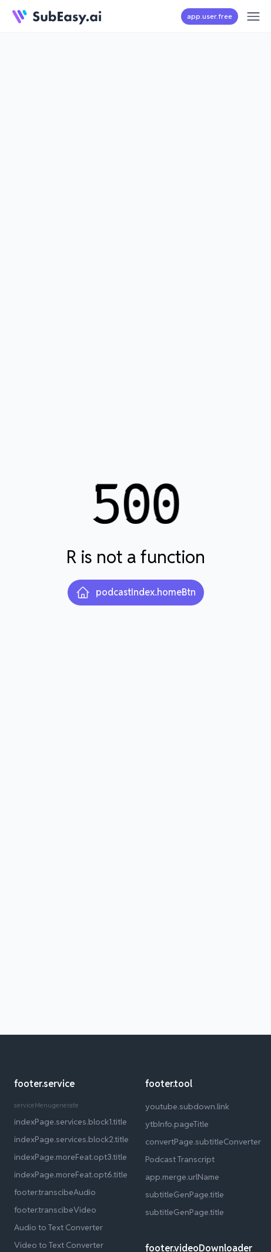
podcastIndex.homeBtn (136, 592)
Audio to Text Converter (58, 1227)
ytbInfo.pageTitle (177, 1124)
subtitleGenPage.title (184, 1194)
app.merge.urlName (182, 1177)
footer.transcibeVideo (55, 1209)
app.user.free (209, 16)
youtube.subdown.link (187, 1106)
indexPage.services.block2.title (71, 1139)
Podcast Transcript (180, 1159)
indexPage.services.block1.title (70, 1121)
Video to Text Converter (58, 1245)
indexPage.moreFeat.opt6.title (71, 1174)
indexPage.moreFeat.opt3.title (70, 1157)
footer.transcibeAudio (55, 1192)
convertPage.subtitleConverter (203, 1141)
